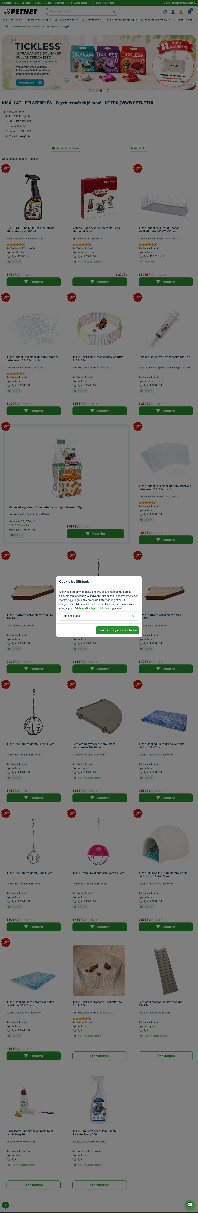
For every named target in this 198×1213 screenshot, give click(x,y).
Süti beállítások (72, 616)
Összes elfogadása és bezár (117, 630)
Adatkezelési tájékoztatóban (92, 608)
